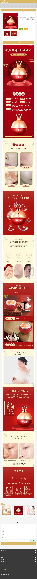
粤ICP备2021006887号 (20, 576)
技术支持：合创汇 (28, 576)
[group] (10, 21)
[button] (17, 33)
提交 (18, 543)
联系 (26, 29)
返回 (21, 29)
